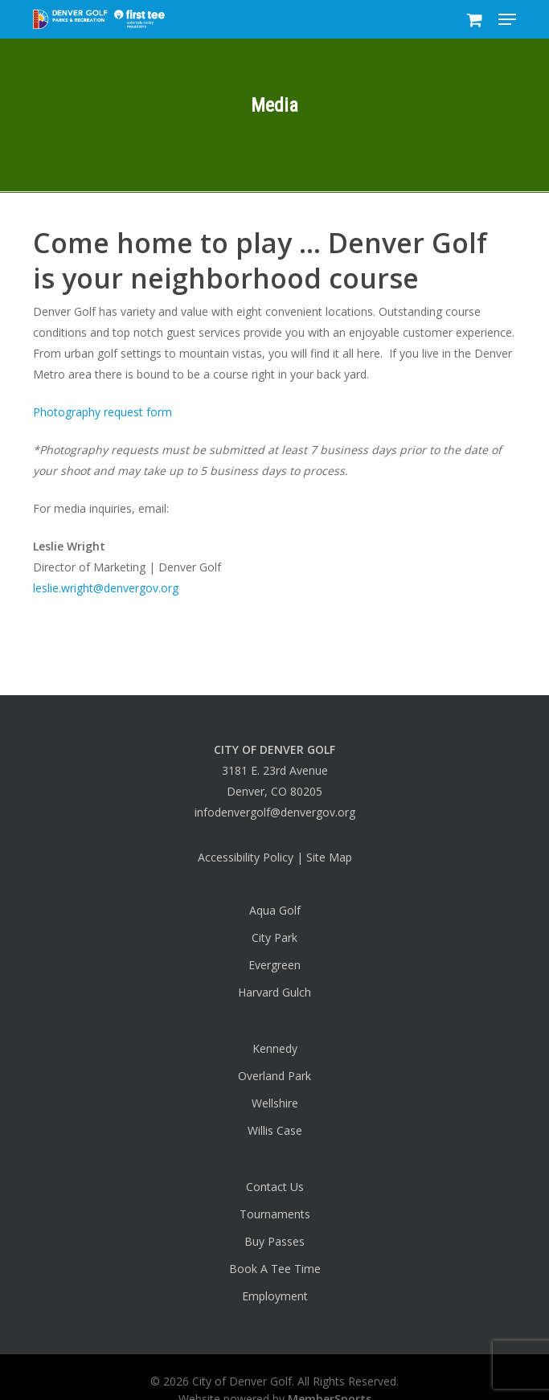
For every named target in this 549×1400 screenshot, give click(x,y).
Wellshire (275, 1103)
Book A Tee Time (275, 1268)
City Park (274, 937)
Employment (275, 1296)
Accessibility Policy (245, 857)
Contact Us (275, 1186)
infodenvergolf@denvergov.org (275, 812)
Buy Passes (274, 1241)
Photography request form (102, 412)
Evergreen (274, 964)
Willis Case (275, 1130)
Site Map (329, 857)
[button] (507, 19)
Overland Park (274, 1075)
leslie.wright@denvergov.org (105, 588)
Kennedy (274, 1048)
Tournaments (275, 1214)
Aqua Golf (275, 910)
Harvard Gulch (274, 992)
